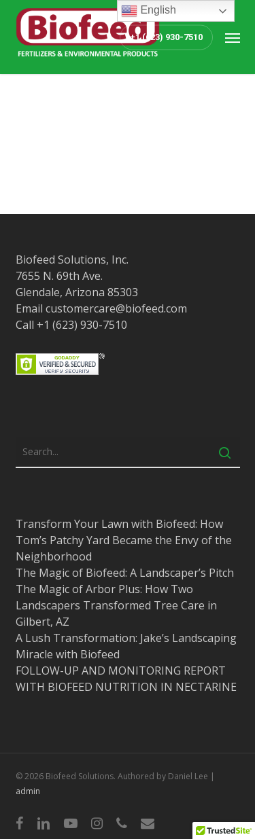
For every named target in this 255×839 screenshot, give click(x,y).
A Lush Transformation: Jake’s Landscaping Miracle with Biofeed (126, 646)
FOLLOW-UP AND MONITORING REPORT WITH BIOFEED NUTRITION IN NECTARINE (126, 678)
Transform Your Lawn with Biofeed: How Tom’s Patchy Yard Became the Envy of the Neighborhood (124, 540)
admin (28, 791)
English (148, 11)
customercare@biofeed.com (116, 308)
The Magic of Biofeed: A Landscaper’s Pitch (125, 572)
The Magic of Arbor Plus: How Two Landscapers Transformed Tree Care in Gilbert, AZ (116, 605)
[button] (232, 37)
